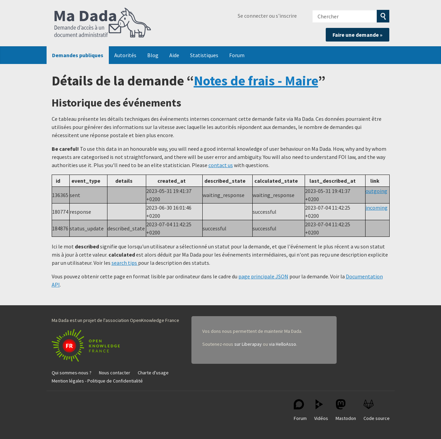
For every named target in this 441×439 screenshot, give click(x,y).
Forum (236, 55)
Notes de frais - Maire (256, 80)
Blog (152, 55)
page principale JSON (263, 276)
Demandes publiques (77, 55)
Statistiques (204, 55)
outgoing (376, 191)
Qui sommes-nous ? (71, 373)
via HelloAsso (282, 344)
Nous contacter (114, 373)
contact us (220, 165)
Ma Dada (103, 23)
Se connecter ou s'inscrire (267, 15)
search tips (125, 262)
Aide (174, 55)
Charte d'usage (153, 373)
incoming (377, 207)
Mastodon (346, 410)
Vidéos (321, 410)
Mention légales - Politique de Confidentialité (97, 381)
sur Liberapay (248, 344)
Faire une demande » (358, 34)
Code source (376, 410)
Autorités (125, 55)
